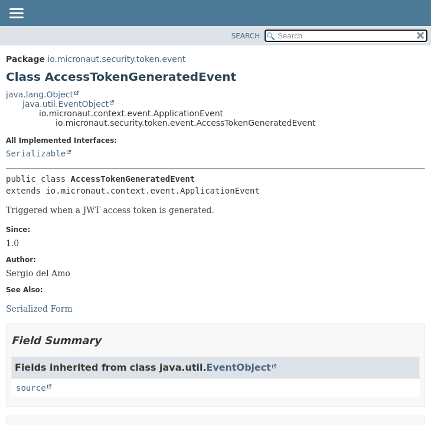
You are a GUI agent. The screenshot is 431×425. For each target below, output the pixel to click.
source (31, 388)
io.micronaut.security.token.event (116, 59)
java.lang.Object (39, 94)
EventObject (239, 367)
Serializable (36, 153)
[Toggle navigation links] (16, 14)
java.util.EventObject (65, 104)
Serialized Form (39, 308)
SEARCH (245, 36)
